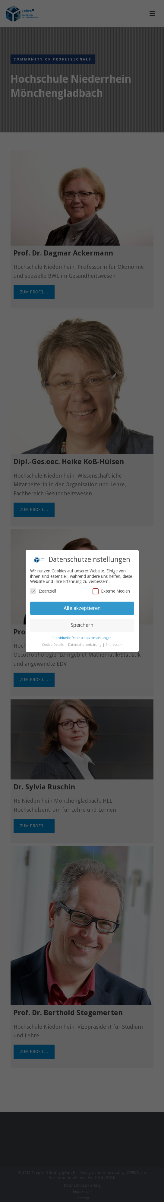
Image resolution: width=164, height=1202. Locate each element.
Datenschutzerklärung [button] (85, 645)
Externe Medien (111, 591)
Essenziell (43, 591)
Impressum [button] (114, 645)
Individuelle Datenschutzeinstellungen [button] (82, 638)
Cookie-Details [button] (53, 645)
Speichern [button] (82, 625)
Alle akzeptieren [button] (82, 608)
